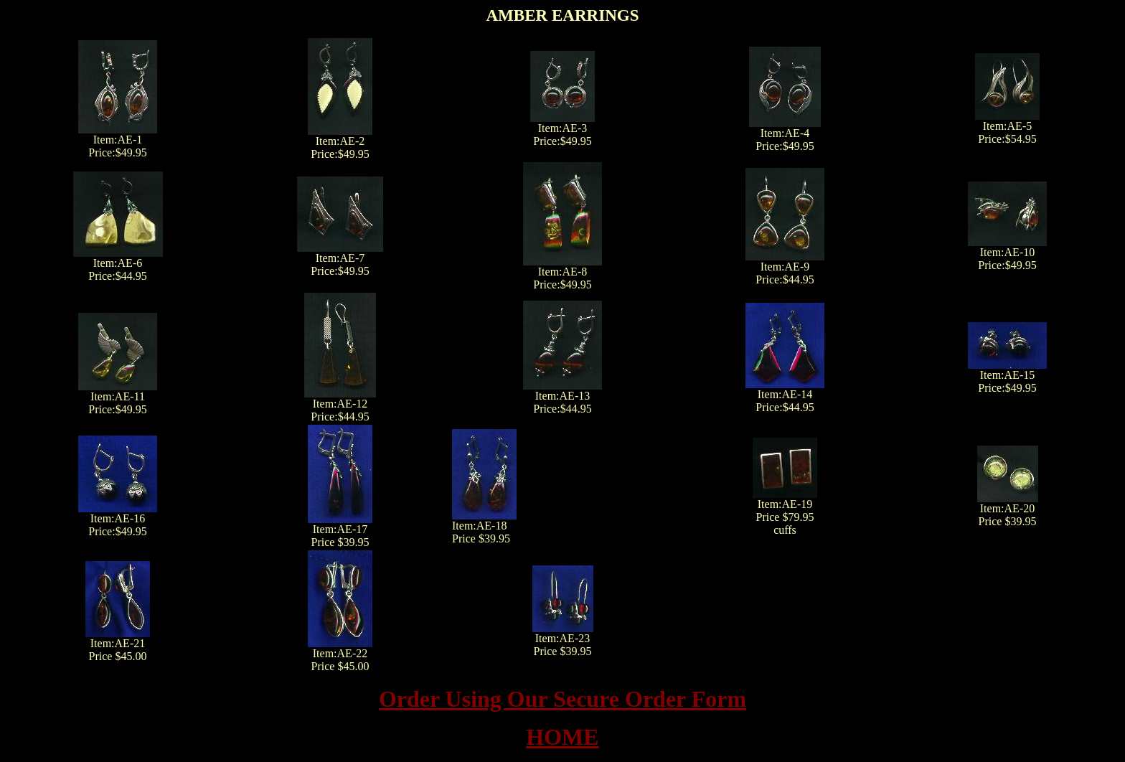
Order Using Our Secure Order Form (562, 699)
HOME (562, 737)
